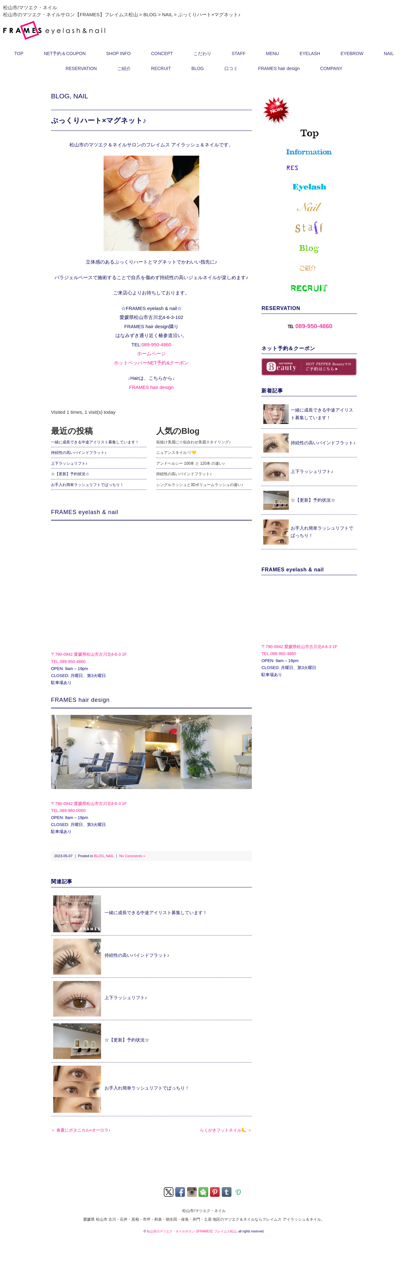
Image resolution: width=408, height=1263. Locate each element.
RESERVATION (81, 68)
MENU (272, 53)
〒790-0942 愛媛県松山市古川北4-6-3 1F (89, 654)
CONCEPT (162, 53)
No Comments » (132, 856)
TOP (19, 53)
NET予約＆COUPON (64, 53)
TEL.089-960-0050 (68, 810)
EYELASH (310, 53)
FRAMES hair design (279, 68)
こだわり (202, 53)
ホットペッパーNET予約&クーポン (151, 362)
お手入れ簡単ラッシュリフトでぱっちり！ (87, 485)
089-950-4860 (156, 344)
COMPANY (331, 68)
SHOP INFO (118, 53)
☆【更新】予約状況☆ (70, 474)
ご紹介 (124, 68)
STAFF (238, 53)
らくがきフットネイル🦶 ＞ (226, 1130)
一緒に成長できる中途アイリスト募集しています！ (95, 442)
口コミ (231, 68)
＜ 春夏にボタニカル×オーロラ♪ (80, 1130)
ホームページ (151, 353)
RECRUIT (161, 68)
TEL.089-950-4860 (68, 661)
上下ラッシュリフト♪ (69, 463)
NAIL (389, 53)
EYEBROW (351, 53)
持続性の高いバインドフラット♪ (78, 452)
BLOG (197, 68)
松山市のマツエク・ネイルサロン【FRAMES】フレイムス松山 (192, 1231)
